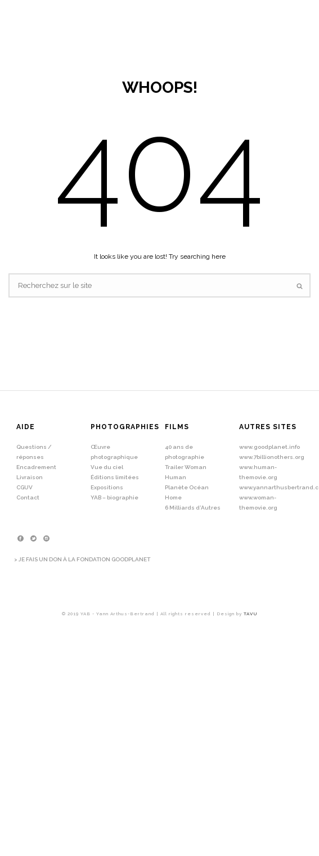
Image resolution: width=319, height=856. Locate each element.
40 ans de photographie (184, 452)
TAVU (251, 613)
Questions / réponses (34, 452)
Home (173, 497)
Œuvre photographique (114, 452)
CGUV (24, 487)
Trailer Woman (185, 467)
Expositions (107, 487)
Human (175, 477)
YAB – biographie (114, 497)
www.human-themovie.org (258, 472)
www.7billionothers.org (271, 457)
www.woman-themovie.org (258, 502)
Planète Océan (187, 487)
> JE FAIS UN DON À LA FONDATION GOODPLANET (82, 559)
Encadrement (36, 467)
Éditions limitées (115, 477)
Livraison (29, 477)
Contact (27, 497)
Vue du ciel (107, 467)
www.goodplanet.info (269, 447)
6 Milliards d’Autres (193, 507)
